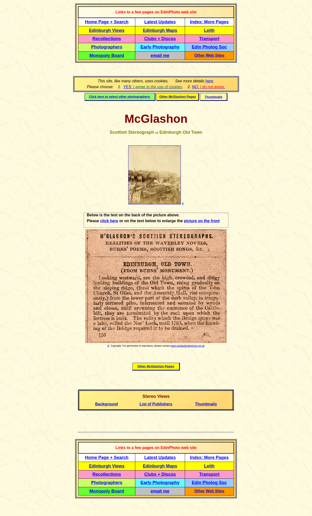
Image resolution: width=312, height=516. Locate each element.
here (209, 81)
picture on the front (202, 221)
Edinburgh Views (107, 30)
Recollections (106, 38)
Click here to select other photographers (120, 96)
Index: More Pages (209, 21)
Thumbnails (214, 97)
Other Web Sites (209, 55)
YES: (152, 87)
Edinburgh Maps (160, 30)
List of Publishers (155, 404)
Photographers (106, 47)
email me (160, 55)
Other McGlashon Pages (177, 96)
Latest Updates (160, 21)
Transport (209, 38)
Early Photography (160, 47)
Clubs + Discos (160, 38)
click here (109, 221)
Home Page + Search (107, 21)
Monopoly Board (106, 55)
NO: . (208, 87)
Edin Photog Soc (209, 47)
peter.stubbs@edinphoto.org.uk (188, 345)
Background (106, 404)
